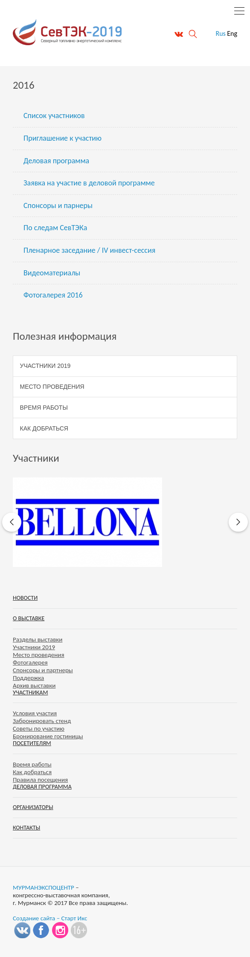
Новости (25, 597)
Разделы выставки (37, 639)
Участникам (30, 692)
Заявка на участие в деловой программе (89, 183)
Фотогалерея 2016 (53, 295)
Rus (220, 33)
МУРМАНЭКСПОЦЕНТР (43, 887)
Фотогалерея (30, 662)
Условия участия (35, 713)
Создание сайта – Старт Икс (50, 918)
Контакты (26, 827)
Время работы (44, 407)
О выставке (28, 618)
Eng (232, 33)
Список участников (54, 115)
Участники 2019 (45, 365)
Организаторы (33, 807)
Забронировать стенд (42, 721)
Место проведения (52, 386)
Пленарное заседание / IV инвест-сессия (89, 250)
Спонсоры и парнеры (58, 205)
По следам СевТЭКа (55, 227)
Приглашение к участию (62, 138)
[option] (125, 522)
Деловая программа (56, 160)
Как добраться (44, 428)
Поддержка (28, 678)
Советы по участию (38, 728)
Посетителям (32, 743)
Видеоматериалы (51, 273)
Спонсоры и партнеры (43, 670)
